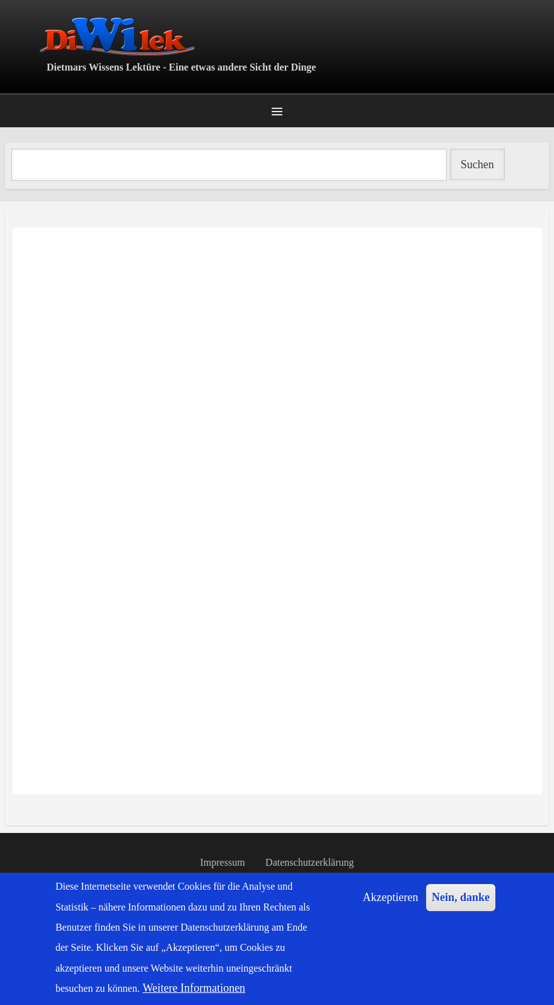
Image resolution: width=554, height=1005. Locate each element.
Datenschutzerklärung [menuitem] (309, 862)
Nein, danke (461, 897)
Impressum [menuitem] (222, 862)
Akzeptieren (390, 897)
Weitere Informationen (193, 988)
